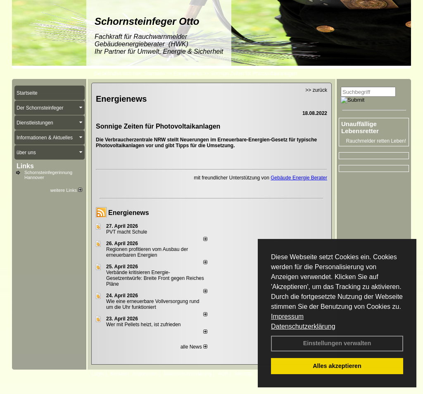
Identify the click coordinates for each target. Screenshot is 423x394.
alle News (194, 347)
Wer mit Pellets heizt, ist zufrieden (143, 324)
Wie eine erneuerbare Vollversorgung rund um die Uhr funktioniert (152, 304)
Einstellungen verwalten (337, 343)
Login (98, 374)
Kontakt (118, 374)
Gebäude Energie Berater (299, 178)
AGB (223, 374)
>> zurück (316, 90)
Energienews (128, 212)
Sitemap (243, 374)
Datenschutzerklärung (303, 326)
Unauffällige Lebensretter (360, 127)
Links (25, 166)
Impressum (287, 316)
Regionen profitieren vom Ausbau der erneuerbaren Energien (147, 252)
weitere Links (66, 190)
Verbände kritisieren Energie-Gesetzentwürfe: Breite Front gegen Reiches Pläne (155, 278)
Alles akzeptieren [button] (337, 366)
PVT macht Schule (126, 232)
